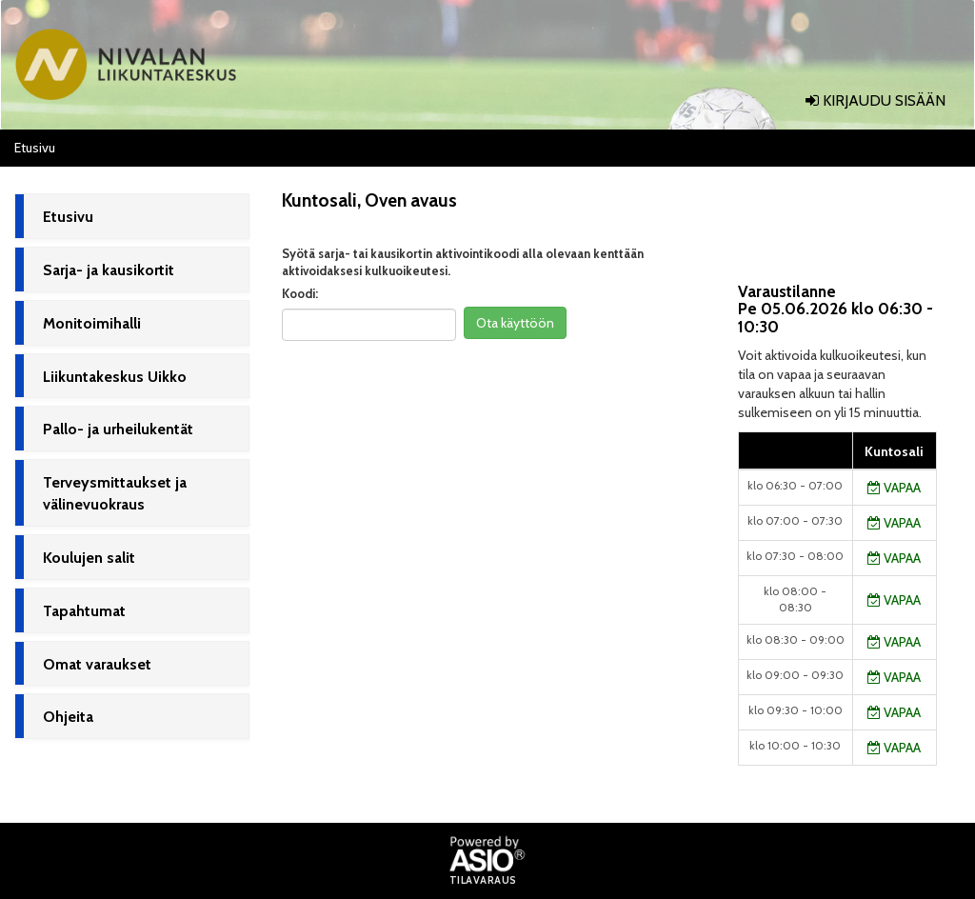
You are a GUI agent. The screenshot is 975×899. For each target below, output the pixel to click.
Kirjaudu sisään (875, 100)
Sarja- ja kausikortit (108, 270)
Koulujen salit (89, 558)
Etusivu (68, 217)
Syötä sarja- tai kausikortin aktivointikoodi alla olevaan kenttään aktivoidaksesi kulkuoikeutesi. (463, 262)
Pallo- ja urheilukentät (118, 429)
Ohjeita (68, 717)
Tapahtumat (84, 611)
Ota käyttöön (515, 322)
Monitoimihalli (92, 323)
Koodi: (300, 293)
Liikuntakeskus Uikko (115, 377)
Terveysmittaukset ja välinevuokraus (115, 493)
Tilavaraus (483, 881)
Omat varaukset (97, 664)
